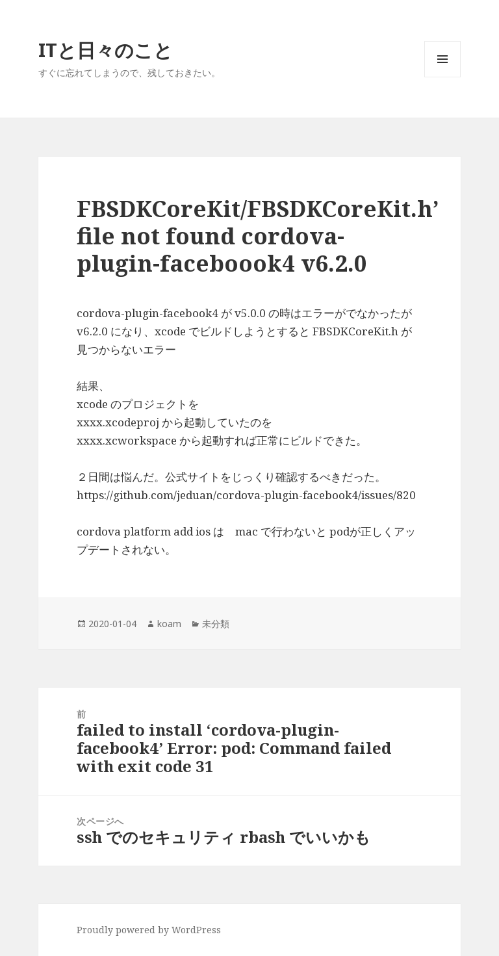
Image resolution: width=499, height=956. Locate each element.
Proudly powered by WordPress (149, 930)
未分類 (215, 623)
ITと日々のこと (105, 49)
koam (169, 623)
